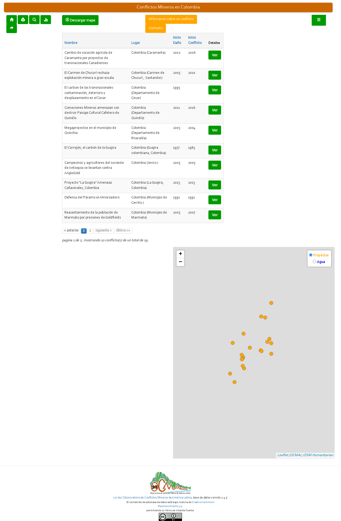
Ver (215, 55)
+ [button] (180, 254)
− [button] (180, 262)
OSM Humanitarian (318, 455)
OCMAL (296, 455)
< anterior (71, 231)
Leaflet (282, 455)
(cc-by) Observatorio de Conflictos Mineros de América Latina (152, 497)
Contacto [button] (155, 28)
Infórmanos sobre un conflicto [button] (171, 19)
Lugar (135, 43)
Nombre (70, 43)
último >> (123, 231)
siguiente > (103, 231)
